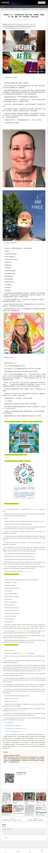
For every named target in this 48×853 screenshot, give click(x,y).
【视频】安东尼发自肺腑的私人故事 (13, 731)
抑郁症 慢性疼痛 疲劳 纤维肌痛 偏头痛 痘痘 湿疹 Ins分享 (29, 815)
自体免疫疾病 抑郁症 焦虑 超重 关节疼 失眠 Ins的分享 (7, 815)
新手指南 (7, 458)
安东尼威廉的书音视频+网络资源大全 (13, 725)
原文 (29, 28)
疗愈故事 (7, 9)
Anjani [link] (8, 28)
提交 (6, 837)
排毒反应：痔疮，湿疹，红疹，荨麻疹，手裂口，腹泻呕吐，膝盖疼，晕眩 (7, 803)
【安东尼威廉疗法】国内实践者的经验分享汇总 (15, 728)
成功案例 (11, 9)
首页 (3, 9)
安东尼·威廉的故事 (9, 722)
